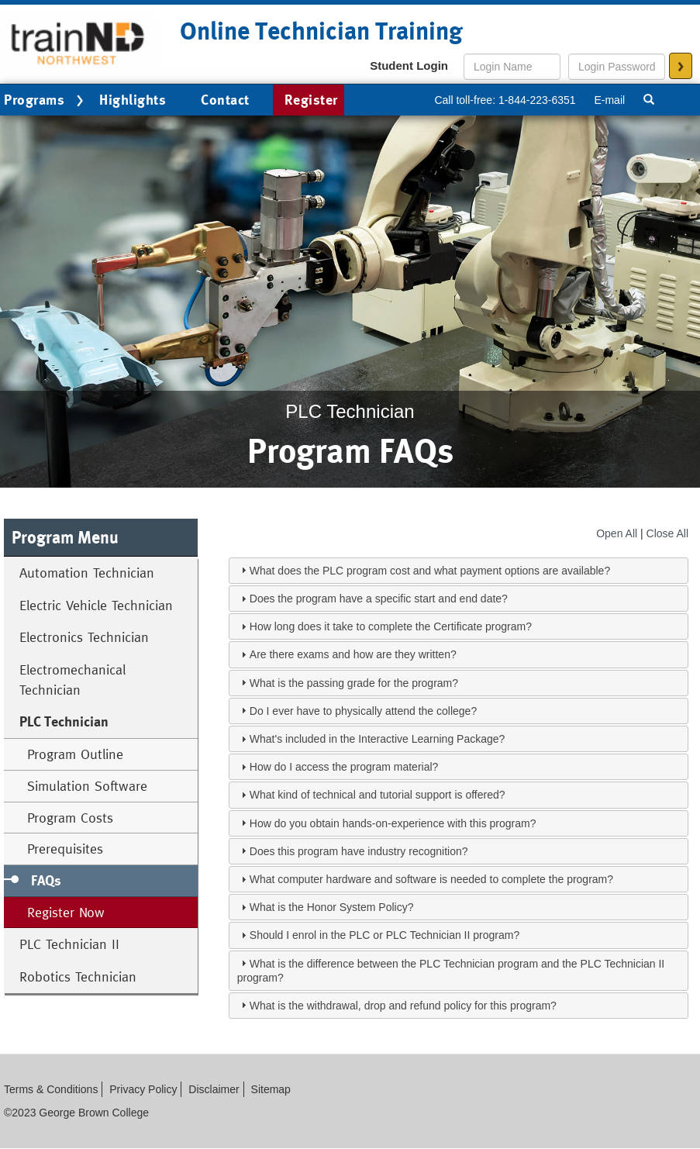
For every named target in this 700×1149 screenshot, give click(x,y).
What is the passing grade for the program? (354, 683)
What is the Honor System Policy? (332, 907)
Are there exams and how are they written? (353, 654)
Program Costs (70, 817)
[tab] (458, 570)
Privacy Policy (143, 1089)
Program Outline (75, 754)
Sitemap (271, 1089)
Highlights (132, 99)
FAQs (46, 880)
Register (311, 99)
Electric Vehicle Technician (96, 605)
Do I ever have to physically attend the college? (363, 711)
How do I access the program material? (344, 767)
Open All (616, 533)
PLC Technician (64, 721)
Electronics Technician (84, 637)
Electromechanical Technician (72, 679)
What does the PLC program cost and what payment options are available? (430, 570)
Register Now (66, 912)
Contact (225, 99)
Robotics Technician (77, 976)
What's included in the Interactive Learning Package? (377, 739)
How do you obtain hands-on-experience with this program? (393, 823)
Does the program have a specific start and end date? (379, 598)
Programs (46, 100)
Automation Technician (86, 572)
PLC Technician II (69, 944)
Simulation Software (87, 786)
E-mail (609, 100)
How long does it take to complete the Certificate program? (391, 626)
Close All (667, 533)
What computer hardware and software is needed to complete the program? (431, 879)
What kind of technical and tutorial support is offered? (377, 794)
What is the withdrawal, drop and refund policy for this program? (403, 1005)
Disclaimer (213, 1089)
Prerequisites (65, 848)
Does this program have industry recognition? (359, 851)
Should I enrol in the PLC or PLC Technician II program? (384, 935)
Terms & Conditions (51, 1089)
